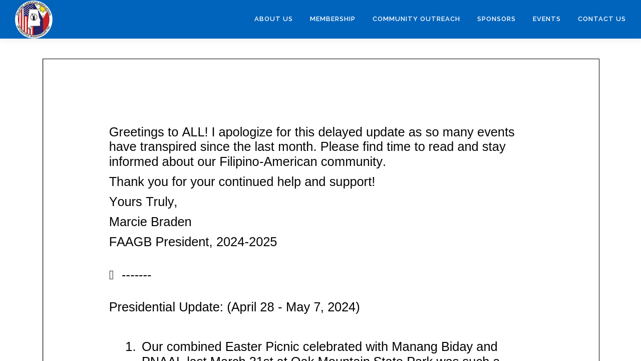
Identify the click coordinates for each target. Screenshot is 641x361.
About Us (273, 19)
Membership (333, 19)
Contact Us (602, 19)
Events (547, 19)
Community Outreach (416, 19)
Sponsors (496, 19)
